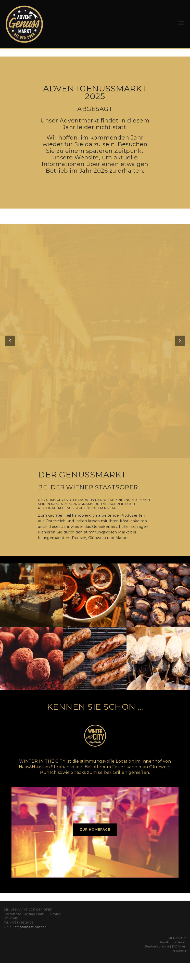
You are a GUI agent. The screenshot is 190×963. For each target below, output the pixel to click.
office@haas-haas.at (30, 927)
